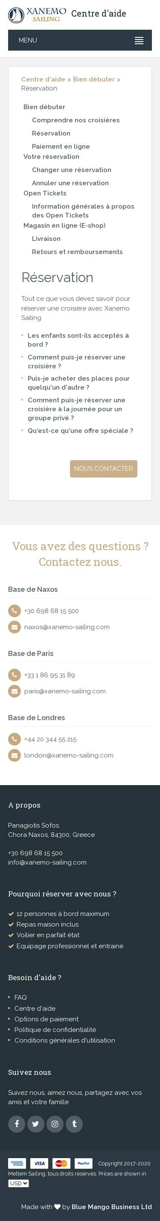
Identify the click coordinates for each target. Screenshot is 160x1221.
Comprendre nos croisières (76, 120)
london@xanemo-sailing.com (68, 755)
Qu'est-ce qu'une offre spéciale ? (80, 431)
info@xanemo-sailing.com (47, 862)
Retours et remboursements (77, 252)
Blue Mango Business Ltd (112, 1207)
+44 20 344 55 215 (50, 739)
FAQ (21, 997)
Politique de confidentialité (55, 1030)
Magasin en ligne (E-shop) (64, 225)
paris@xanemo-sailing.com (65, 691)
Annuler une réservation (70, 183)
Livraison (46, 239)
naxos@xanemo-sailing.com (67, 627)
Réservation (51, 133)
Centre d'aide (43, 79)
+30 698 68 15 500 (51, 611)
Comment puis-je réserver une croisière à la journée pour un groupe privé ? (76, 409)
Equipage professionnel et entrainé (70, 946)
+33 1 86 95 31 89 (49, 675)
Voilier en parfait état (48, 935)
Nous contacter (103, 468)
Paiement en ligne (61, 146)
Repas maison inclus (48, 924)
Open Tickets (45, 193)
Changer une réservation (71, 170)
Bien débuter (94, 79)
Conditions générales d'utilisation (65, 1040)
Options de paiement (47, 1019)
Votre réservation (51, 157)
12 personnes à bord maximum (63, 914)
